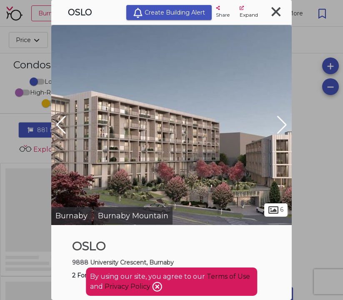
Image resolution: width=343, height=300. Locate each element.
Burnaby (71, 215)
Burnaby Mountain (133, 215)
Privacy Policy (128, 286)
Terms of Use (228, 276)
